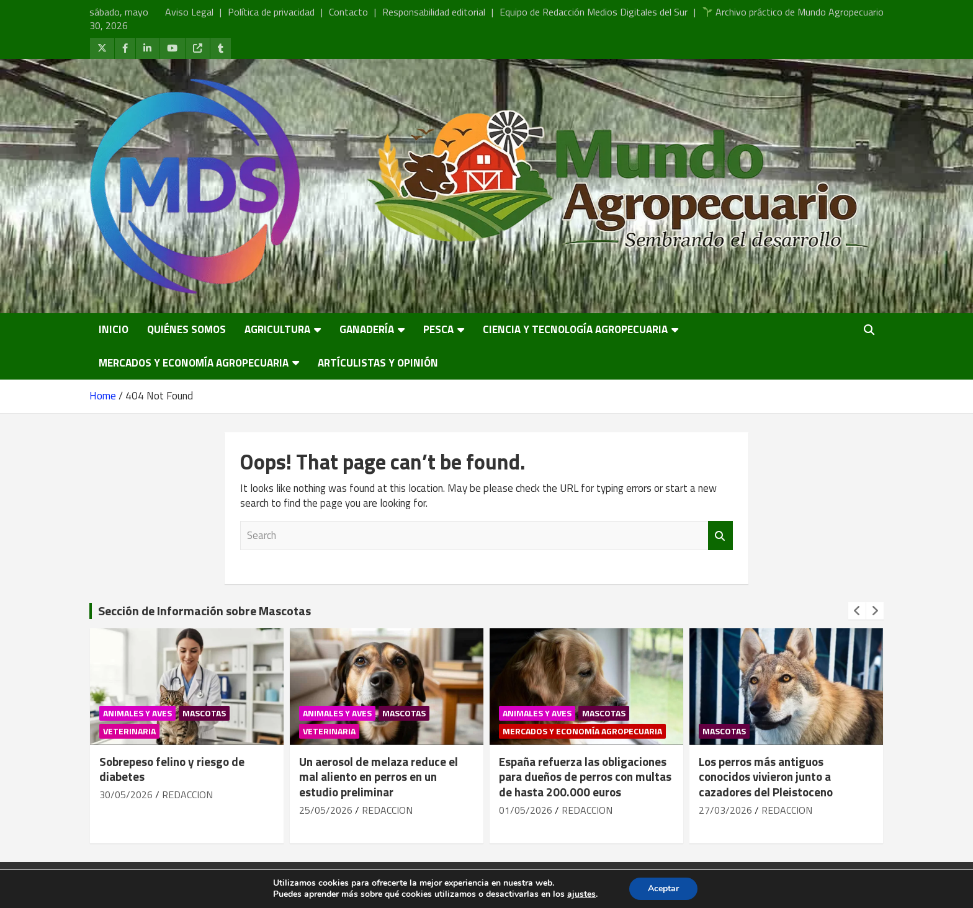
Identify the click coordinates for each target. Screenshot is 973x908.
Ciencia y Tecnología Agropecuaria (575, 329)
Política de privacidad (271, 12)
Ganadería (366, 329)
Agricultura (277, 329)
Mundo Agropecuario (215, 884)
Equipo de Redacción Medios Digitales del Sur (594, 12)
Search (720, 536)
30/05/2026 (126, 794)
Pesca (438, 329)
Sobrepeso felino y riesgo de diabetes (171, 769)
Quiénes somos (186, 329)
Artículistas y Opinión (378, 363)
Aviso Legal (189, 12)
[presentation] (857, 611)
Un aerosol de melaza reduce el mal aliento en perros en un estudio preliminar (378, 776)
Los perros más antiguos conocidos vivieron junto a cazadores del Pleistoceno (766, 776)
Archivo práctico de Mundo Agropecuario (793, 12)
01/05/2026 (525, 810)
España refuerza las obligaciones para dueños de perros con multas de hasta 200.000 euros (585, 776)
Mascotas (204, 712)
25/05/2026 (325, 810)
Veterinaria (129, 730)
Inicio (113, 329)
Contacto (348, 12)
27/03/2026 (725, 810)
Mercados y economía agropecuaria (194, 363)
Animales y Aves (137, 712)
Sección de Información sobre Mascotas (204, 610)
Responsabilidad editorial (433, 12)
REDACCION (187, 794)
